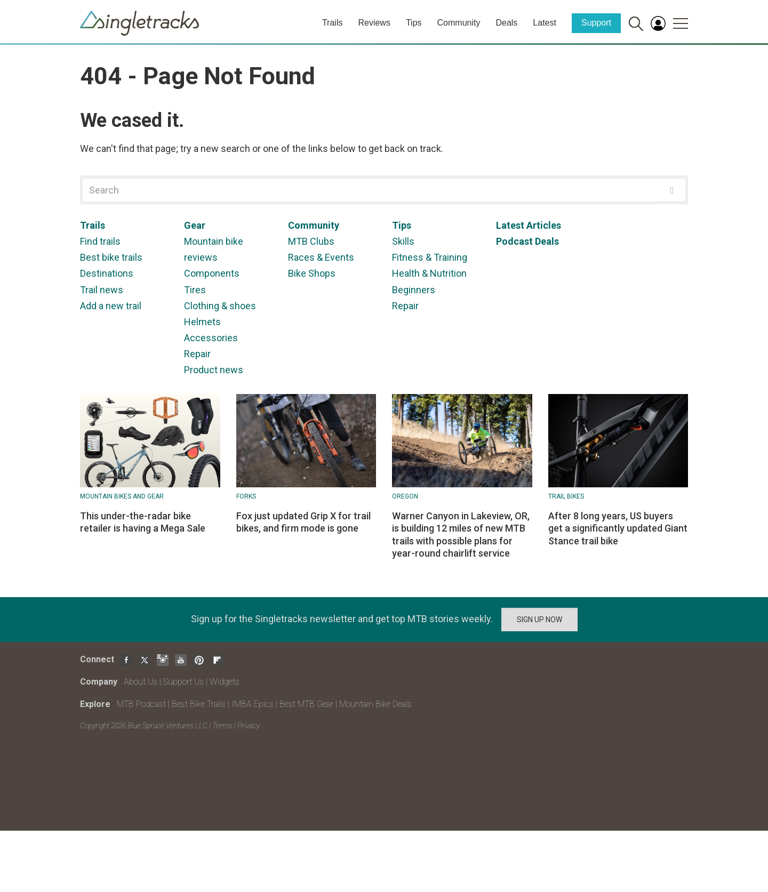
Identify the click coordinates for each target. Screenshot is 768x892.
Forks (246, 496)
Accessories (211, 337)
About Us (140, 682)
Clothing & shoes (220, 305)
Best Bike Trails (199, 704)
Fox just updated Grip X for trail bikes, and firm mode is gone (303, 522)
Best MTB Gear (306, 704)
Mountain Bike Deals (375, 704)
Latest (544, 22)
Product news (213, 369)
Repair (197, 353)
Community (459, 22)
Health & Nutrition (429, 273)
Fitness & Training (429, 257)
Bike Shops (311, 273)
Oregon (405, 496)
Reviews (374, 22)
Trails (332, 22)
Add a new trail (110, 305)
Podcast (514, 241)
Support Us (183, 682)
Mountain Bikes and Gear (122, 496)
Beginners (413, 289)
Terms (222, 725)
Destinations (106, 273)
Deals (506, 22)
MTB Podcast (141, 704)
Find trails (100, 241)
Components (211, 273)
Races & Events (321, 257)
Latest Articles (528, 225)
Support (596, 22)
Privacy (248, 725)
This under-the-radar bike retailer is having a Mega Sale (142, 522)
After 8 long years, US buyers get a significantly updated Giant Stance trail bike (617, 528)
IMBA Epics (252, 704)
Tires (195, 289)
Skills (403, 241)
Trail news (101, 289)
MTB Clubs (311, 241)
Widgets (224, 682)
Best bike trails (111, 257)
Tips (414, 22)
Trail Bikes (566, 496)
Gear (194, 225)
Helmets (202, 321)
